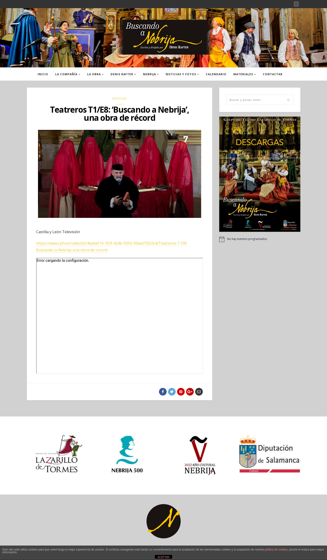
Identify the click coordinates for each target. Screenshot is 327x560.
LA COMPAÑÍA (66, 74)
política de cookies (276, 549)
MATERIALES (243, 74)
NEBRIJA (149, 74)
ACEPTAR (163, 557)
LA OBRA (94, 74)
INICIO (43, 74)
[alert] (259, 239)
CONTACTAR (273, 74)
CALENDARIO (216, 74)
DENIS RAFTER (122, 74)
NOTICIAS (119, 99)
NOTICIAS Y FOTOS (181, 74)
